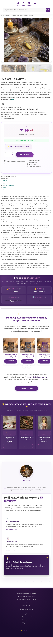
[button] (18, 146)
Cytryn (5, 181)
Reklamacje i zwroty (26, 620)
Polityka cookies (26, 623)
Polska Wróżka (26, 606)
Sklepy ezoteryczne (26, 609)
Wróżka (26, 603)
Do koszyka (24, 154)
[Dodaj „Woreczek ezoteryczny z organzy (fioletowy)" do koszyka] (44, 361)
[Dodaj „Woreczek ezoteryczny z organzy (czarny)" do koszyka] (10, 361)
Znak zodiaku (15, 15)
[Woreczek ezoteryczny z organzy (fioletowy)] (44, 347)
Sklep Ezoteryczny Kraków (26, 596)
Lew (21, 15)
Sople (4, 187)
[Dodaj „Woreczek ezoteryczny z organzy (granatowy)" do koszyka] (27, 361)
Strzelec (5, 190)
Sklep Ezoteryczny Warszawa (26, 593)
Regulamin (26, 614)
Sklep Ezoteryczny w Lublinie (26, 599)
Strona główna (5, 15)
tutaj (12, 100)
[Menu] (34, 4)
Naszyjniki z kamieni (9, 185)
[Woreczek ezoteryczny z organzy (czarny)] (10, 347)
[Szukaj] (48, 10)
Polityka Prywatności (26, 617)
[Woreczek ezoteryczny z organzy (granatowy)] (27, 347)
